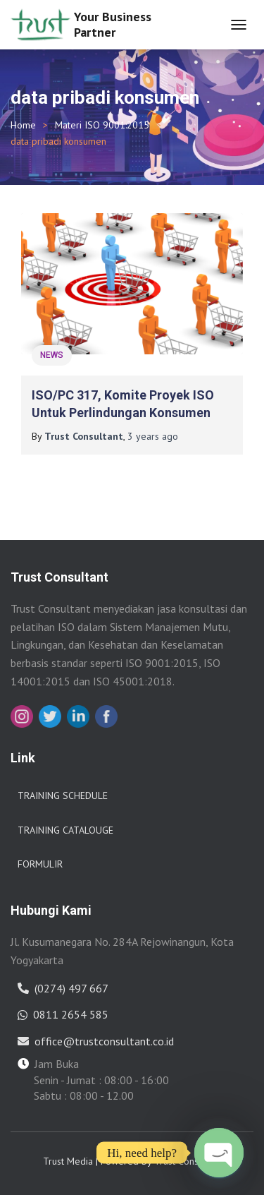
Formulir (40, 864)
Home (23, 125)
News (51, 355)
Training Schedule (63, 795)
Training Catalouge (65, 830)
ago (152, 436)
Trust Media (68, 1161)
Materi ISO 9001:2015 (102, 125)
